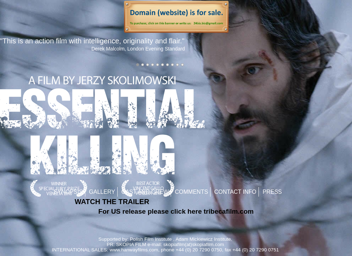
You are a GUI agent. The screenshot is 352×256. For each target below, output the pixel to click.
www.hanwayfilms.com (134, 249)
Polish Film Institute (151, 239)
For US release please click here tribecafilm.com (176, 211)
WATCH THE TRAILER (112, 202)
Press (272, 192)
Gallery (102, 192)
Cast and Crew (145, 192)
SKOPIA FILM (131, 244)
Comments (191, 192)
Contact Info (235, 192)
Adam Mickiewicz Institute (203, 239)
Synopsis (68, 192)
